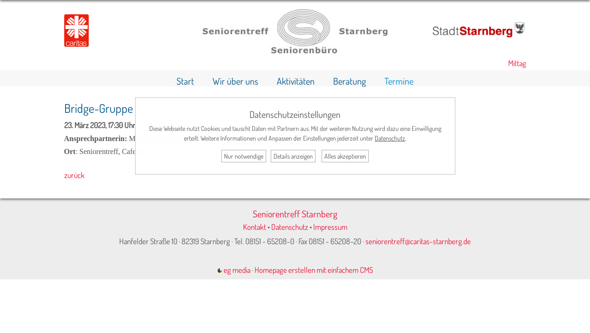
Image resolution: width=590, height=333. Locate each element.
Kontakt (254, 227)
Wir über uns (235, 81)
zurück (74, 175)
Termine (399, 81)
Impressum (330, 227)
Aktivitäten (296, 81)
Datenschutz (289, 227)
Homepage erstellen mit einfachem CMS (314, 270)
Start (185, 81)
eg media (234, 270)
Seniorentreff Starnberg (295, 214)
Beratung (349, 81)
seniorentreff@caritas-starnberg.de (418, 241)
